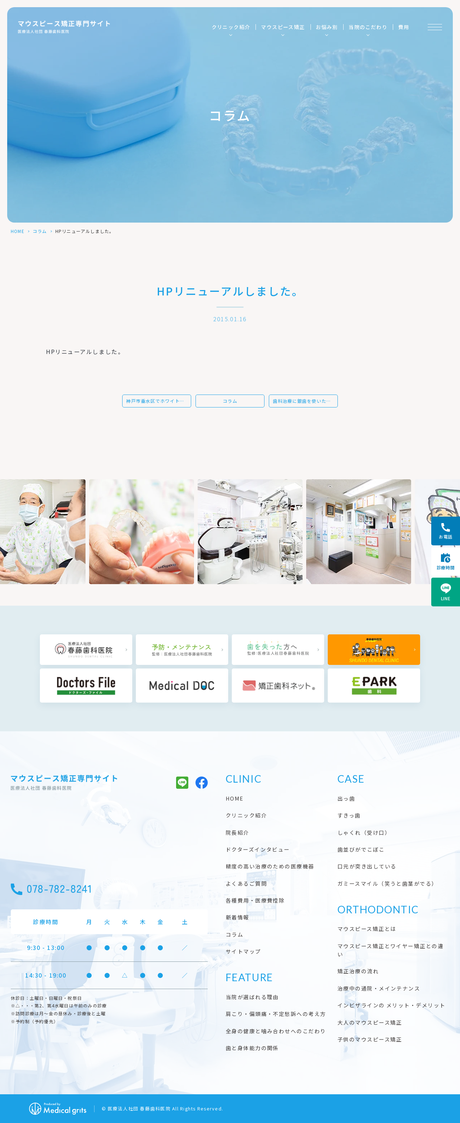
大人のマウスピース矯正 (369, 1022)
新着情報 (237, 917)
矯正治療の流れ (358, 971)
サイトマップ (243, 951)
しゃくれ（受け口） (364, 832)
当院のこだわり (368, 27)
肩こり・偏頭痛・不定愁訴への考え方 (276, 1013)
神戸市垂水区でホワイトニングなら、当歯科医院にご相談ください (158, 401)
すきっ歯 (349, 815)
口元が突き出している (367, 866)
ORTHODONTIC (378, 909)
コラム (40, 231)
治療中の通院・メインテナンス (378, 988)
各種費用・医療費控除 (255, 900)
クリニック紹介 (231, 27)
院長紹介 (237, 832)
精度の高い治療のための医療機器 (270, 866)
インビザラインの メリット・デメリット (391, 1005)
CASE (350, 779)
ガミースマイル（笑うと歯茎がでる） (387, 883)
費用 (403, 27)
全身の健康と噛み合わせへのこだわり (276, 1031)
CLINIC (244, 779)
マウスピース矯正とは (366, 928)
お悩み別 (327, 27)
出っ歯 (346, 798)
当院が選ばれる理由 (252, 997)
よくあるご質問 (246, 883)
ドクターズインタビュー (258, 849)
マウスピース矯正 (283, 27)
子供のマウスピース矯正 (369, 1039)
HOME (17, 231)
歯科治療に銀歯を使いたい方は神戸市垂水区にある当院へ (305, 401)
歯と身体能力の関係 (252, 1048)
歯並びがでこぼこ (361, 849)
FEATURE (249, 977)
